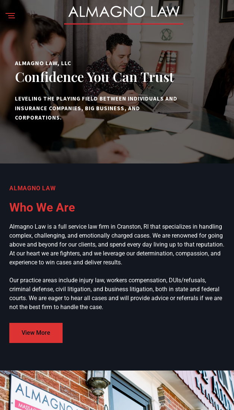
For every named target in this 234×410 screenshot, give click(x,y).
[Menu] (10, 16)
